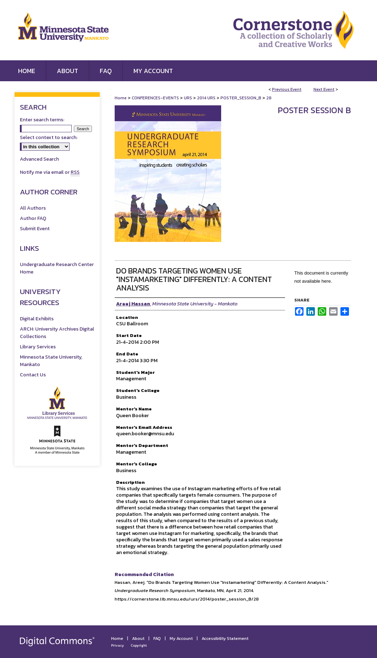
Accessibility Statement (225, 638)
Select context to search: (48, 137)
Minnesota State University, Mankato (51, 360)
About (138, 638)
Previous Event (286, 89)
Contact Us (33, 374)
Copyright (139, 645)
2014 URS (207, 98)
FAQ (157, 638)
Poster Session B (314, 110)
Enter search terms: (42, 119)
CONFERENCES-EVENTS (156, 98)
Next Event (323, 89)
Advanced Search (39, 159)
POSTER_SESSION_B (241, 98)
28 (269, 98)
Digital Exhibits (37, 318)
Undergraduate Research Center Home (57, 268)
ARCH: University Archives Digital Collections (57, 332)
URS (188, 98)
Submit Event (35, 228)
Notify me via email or (50, 172)
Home (121, 98)
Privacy (117, 645)
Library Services (38, 346)
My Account (181, 638)
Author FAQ (33, 218)
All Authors (33, 208)
